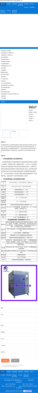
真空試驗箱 (3, 68)
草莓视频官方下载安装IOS (7, 55)
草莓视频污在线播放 (5, 61)
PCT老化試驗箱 (4, 78)
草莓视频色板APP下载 (20, 4)
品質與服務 (32, 7)
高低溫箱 (9, 4)
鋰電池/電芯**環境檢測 (6, 50)
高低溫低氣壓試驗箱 (5, 87)
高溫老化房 (3, 81)
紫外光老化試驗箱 (5, 74)
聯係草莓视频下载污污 (14, 11)
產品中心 (32, 4)
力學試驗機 (3, 98)
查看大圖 (14, 131)
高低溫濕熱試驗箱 (5, 59)
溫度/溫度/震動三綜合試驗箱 (7, 85)
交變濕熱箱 (20, 371)
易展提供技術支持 (10, 391)
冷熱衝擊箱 (26, 4)
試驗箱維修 (3, 96)
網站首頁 (3, 4)
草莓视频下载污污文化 (2, 11)
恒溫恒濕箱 (14, 4)
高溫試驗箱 (3, 70)
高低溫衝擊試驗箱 (5, 63)
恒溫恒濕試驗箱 (4, 57)
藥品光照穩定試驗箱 (5, 91)
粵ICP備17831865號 (18, 391)
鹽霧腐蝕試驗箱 (4, 72)
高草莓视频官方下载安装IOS (7, 52)
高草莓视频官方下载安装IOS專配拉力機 (10, 94)
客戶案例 (26, 7)
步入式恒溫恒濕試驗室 (6, 83)
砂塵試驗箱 (3, 89)
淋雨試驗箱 (3, 76)
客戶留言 (9, 10)
